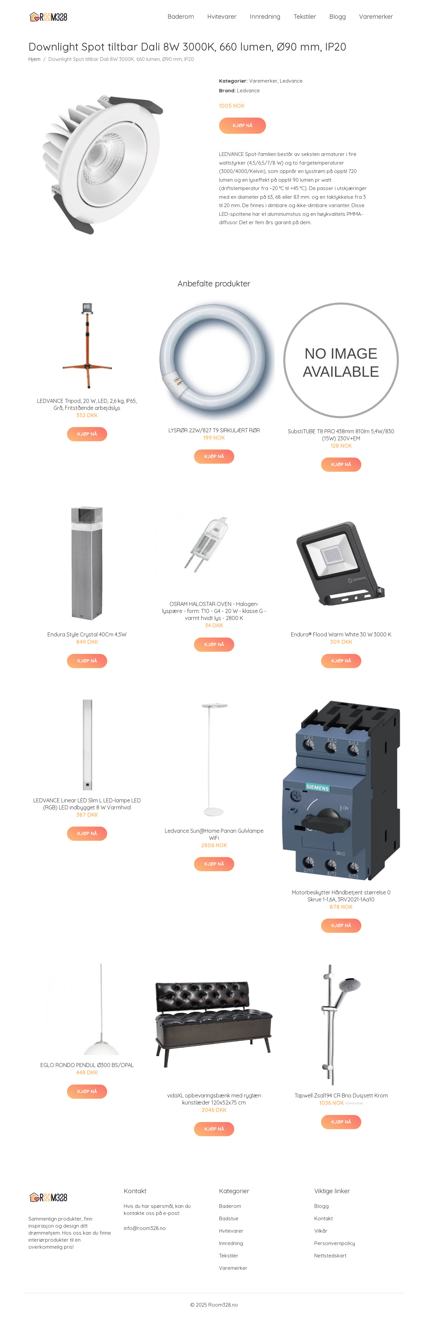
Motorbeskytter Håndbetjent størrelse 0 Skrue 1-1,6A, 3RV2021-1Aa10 (341, 902)
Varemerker (376, 20)
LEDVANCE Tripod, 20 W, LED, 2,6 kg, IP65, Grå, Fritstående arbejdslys (87, 411)
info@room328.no (145, 1235)
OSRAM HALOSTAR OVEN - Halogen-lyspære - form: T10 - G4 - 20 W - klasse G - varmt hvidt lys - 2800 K (214, 617)
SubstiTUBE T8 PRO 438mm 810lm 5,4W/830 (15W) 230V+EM (341, 441)
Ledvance (291, 87)
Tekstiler (305, 20)
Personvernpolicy (334, 1250)
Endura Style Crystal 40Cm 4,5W (86, 641)
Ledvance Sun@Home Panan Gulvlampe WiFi (214, 841)
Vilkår (320, 1237)
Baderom (181, 20)
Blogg (337, 20)
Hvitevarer (221, 20)
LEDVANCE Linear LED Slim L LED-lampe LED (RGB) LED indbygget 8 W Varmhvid (87, 810)
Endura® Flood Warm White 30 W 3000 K (341, 641)
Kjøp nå (242, 132)
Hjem (34, 66)
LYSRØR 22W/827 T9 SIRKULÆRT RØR (214, 437)
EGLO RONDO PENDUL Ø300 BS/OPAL (87, 1071)
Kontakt (323, 1225)
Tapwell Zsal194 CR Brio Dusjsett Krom (341, 1102)
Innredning (265, 20)
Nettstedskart (330, 1262)
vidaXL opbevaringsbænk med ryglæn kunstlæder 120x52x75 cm (214, 1106)
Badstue (228, 1225)
